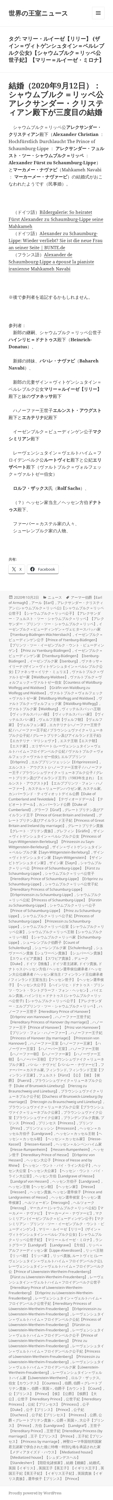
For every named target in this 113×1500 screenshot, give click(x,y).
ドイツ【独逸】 (38, 963)
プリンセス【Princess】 (57, 1122)
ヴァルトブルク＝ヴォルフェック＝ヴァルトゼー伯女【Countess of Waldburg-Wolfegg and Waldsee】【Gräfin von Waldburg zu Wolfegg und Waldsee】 (56, 684)
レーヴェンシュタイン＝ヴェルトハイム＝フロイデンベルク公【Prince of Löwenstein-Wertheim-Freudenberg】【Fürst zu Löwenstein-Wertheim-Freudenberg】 (56, 1271)
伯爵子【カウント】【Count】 (79, 1388)
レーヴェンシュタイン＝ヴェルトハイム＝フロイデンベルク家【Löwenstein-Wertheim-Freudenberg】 (56, 1367)
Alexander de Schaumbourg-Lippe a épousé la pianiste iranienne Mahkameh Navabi (51, 262)
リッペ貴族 (62, 1255)
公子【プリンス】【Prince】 (49, 1409)
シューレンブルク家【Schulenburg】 (64, 947)
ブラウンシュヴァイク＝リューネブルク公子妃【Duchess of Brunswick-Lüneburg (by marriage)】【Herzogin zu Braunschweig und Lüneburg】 (56, 1096)
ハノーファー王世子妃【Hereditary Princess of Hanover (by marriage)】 (50, 1019)
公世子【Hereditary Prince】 (40, 1398)
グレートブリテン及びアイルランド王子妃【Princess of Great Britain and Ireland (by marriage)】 (56, 820)
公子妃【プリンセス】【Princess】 (60, 1414)
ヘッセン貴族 (40, 1191)
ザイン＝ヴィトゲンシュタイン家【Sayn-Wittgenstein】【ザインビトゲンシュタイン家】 (56, 857)
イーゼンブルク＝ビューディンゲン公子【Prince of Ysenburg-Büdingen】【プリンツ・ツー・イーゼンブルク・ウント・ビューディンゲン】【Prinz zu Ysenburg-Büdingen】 (56, 642)
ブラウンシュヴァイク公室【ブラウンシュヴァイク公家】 (55, 1115)
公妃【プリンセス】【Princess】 (54, 1404)
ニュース (55, 597)
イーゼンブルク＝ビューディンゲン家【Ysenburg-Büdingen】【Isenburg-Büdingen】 (56, 656)
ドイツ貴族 (88, 963)
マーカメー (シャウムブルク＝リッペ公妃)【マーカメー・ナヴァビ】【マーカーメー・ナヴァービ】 (56, 1210)
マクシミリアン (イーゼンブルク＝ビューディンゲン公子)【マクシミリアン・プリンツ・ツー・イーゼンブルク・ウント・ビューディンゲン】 (56, 1221)
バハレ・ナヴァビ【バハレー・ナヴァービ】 (63, 1064)
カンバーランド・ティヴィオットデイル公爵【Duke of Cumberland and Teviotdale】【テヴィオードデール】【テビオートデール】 (56, 799)
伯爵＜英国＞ (42, 1388)
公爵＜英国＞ (67, 1420)
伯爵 (68, 1383)
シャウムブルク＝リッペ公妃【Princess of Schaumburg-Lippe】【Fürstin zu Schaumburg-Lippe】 (55, 900)
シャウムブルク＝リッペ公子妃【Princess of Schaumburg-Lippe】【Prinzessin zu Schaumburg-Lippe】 (51, 921)
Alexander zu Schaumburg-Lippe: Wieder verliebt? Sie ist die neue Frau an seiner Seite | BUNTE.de (56, 240)
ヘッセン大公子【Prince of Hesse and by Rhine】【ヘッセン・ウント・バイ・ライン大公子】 (50, 1163)
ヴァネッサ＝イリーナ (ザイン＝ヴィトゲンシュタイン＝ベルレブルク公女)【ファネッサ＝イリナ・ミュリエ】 (56, 666)
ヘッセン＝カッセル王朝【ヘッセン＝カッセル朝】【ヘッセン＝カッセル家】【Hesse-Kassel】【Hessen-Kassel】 (55, 1139)
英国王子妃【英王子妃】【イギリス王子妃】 (56, 1470)
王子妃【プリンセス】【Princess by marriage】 (56, 1439)
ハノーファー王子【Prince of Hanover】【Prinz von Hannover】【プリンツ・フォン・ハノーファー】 (56, 1027)
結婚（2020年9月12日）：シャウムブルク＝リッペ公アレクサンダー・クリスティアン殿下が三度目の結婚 (56, 98)
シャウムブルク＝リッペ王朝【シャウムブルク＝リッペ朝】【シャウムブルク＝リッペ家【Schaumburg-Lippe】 (55, 937)
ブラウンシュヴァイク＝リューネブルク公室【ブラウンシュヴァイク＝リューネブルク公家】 (56, 1110)
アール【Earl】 (43, 602)
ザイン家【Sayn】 (63, 862)
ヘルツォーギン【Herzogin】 (47, 1202)
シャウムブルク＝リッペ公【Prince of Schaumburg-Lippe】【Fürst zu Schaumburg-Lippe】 (55, 868)
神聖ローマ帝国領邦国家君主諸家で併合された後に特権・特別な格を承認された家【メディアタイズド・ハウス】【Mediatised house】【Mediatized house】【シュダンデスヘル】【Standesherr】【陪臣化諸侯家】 (55, 1452)
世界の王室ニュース (38, 13)
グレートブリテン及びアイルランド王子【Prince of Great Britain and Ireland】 (56, 812)
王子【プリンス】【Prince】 (53, 1436)
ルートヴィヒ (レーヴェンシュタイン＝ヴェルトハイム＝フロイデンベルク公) (56, 1258)
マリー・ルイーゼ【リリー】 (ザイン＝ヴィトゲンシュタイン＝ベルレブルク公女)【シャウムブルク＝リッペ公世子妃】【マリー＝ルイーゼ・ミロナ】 (55, 1234)
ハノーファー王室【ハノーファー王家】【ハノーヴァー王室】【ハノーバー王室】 (55, 1046)
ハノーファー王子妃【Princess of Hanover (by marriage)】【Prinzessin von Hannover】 (55, 1038)
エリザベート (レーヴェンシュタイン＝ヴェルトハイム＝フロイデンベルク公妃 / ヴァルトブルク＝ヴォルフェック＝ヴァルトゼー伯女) (56, 751)
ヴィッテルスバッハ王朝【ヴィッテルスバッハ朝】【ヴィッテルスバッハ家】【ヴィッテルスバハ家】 (56, 714)
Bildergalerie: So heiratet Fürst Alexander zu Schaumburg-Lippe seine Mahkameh (56, 219)
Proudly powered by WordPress (35, 1493)
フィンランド (56, 1069)
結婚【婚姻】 (76, 1462)
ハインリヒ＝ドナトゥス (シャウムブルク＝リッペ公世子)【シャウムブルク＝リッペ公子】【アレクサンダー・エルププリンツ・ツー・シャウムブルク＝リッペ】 (55, 1001)
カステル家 (92, 788)
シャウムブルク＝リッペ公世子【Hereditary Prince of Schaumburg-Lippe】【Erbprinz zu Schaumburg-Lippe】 (56, 879)
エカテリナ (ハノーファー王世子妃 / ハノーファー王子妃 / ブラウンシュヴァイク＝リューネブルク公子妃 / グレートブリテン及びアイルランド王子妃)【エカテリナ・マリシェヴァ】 (56, 732)
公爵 (93, 1414)
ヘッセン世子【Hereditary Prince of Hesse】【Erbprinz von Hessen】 (56, 1155)
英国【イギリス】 (23, 1468)
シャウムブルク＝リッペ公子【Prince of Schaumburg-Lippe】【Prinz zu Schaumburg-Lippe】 (55, 910)
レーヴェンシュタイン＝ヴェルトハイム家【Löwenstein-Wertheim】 (55, 1375)
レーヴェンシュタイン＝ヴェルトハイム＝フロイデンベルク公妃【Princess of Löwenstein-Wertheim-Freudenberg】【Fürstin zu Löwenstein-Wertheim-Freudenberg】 (56, 1322)
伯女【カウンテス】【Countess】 (36, 1383)
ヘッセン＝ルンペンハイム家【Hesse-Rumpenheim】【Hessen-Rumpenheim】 (55, 1147)
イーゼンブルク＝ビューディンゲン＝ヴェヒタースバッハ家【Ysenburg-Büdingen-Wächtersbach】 (55, 629)
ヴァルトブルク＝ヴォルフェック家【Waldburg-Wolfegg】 (55, 701)
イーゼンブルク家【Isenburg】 (55, 661)
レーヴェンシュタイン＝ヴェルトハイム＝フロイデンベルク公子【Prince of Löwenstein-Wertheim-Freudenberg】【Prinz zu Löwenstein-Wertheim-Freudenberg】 (56, 1337)
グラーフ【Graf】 (48, 809)
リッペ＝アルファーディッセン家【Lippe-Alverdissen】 (56, 1248)
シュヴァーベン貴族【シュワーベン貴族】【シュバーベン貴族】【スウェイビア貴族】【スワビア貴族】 (56, 953)
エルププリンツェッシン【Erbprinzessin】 (65, 761)
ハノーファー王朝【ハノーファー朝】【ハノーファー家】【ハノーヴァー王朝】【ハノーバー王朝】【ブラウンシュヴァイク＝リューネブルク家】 (56, 1056)
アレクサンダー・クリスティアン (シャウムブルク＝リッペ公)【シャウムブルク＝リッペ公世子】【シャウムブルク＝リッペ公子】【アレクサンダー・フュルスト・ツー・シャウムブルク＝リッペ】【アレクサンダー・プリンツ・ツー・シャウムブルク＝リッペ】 (56, 613)
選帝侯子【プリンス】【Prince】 (54, 1478)
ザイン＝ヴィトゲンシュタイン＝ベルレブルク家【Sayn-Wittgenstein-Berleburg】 (55, 849)
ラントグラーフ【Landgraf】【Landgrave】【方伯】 (55, 1242)
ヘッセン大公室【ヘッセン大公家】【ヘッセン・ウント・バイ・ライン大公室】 (56, 1171)
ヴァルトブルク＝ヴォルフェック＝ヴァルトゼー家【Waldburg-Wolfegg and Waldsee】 (56, 695)
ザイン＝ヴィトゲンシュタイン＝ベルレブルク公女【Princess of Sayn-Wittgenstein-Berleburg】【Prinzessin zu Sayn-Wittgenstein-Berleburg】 (56, 838)
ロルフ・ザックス (85, 1377)
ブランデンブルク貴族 (81, 1117)
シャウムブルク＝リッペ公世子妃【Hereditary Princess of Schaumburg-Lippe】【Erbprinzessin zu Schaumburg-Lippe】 (53, 889)
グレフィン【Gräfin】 (73, 830)
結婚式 (94, 1462)
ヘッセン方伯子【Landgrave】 (76, 1181)
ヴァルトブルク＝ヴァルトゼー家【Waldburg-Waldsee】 (56, 674)
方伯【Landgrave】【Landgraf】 (61, 1425)
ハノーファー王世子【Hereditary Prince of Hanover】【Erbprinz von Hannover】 (55, 1011)
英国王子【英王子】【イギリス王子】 (69, 1468)
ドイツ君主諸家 (65, 963)
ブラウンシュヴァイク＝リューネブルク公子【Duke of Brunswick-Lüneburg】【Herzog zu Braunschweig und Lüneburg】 (55, 1086)
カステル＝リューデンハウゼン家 (54, 788)
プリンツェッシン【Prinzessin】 (52, 1128)
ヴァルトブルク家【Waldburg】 (34, 708)
